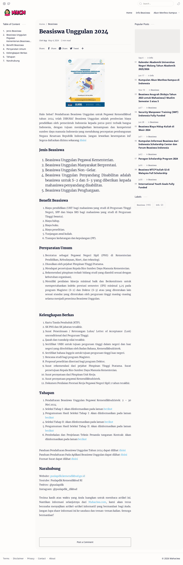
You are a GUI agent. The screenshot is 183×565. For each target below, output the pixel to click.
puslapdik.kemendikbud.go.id (67, 475)
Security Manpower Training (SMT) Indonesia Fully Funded (158, 114)
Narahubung (13, 60)
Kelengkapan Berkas (16, 52)
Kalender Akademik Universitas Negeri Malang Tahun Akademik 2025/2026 (157, 66)
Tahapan (10, 56)
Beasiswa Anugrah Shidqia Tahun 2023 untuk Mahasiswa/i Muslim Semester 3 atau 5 (157, 98)
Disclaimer (18, 558)
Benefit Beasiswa (15, 45)
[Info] (151, 58)
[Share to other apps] (82, 48)
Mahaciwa (175, 558)
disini (83, 140)
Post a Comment (85, 542)
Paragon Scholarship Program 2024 (158, 158)
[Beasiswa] (155, 90)
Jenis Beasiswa (13, 30)
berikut (108, 408)
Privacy (30, 558)
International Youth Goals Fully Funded (156, 185)
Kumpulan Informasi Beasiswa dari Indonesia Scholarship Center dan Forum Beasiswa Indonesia (158, 144)
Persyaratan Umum (16, 49)
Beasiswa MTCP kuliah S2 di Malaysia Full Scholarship (154, 171)
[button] (4, 3)
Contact (42, 558)
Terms (6, 558)
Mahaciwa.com (97, 502)
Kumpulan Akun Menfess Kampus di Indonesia (159, 81)
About (52, 558)
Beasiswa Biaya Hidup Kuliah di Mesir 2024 (156, 128)
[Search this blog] (156, 3)
